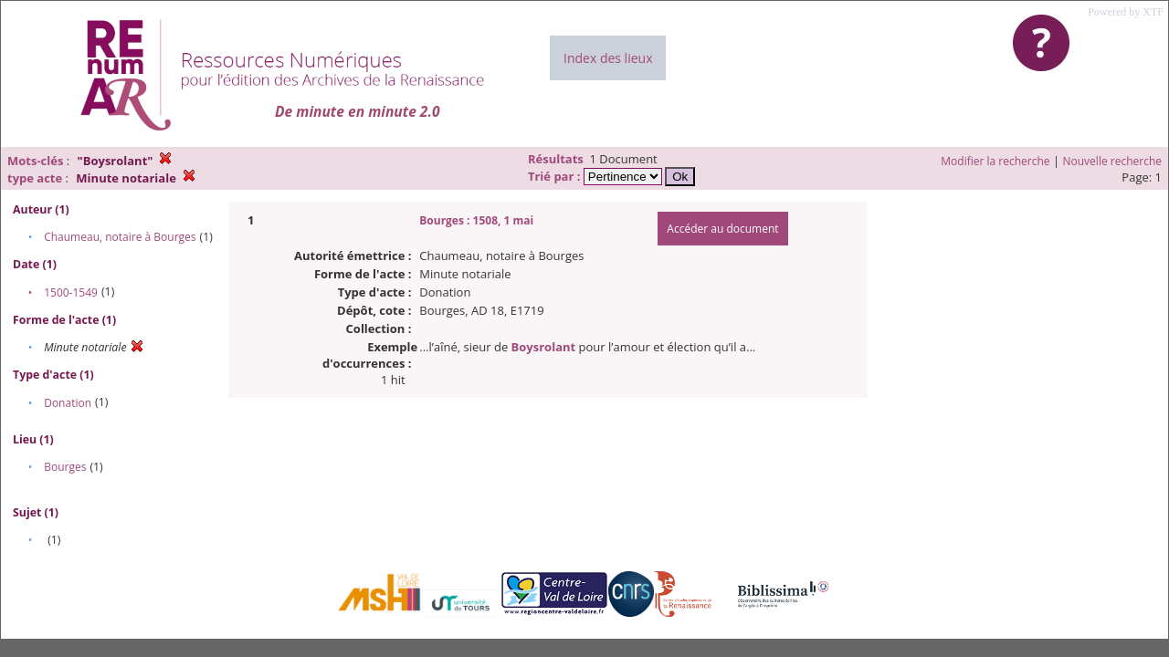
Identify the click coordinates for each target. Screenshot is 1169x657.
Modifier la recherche (995, 161)
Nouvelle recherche (1113, 161)
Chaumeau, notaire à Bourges (119, 237)
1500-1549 (71, 292)
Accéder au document (722, 228)
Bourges (65, 466)
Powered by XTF (1126, 11)
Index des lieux (607, 58)
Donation (67, 403)
